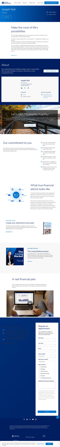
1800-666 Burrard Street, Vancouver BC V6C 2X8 (47, 96)
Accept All (49, 443)
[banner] (6, 2)
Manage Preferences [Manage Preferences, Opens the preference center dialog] (40, 443)
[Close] (58, 443)
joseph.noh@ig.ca (52, 12)
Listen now (29, 261)
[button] (51, 2)
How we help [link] (17, 3)
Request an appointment (51, 71)
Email (24, 94)
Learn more (6, 17)
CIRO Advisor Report (30, 437)
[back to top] (57, 417)
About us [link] (25, 3)
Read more (13, 55)
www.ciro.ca (16, 440)
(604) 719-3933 (26, 96)
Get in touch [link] (40, 3)
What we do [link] (32, 3)
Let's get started (30, 125)
